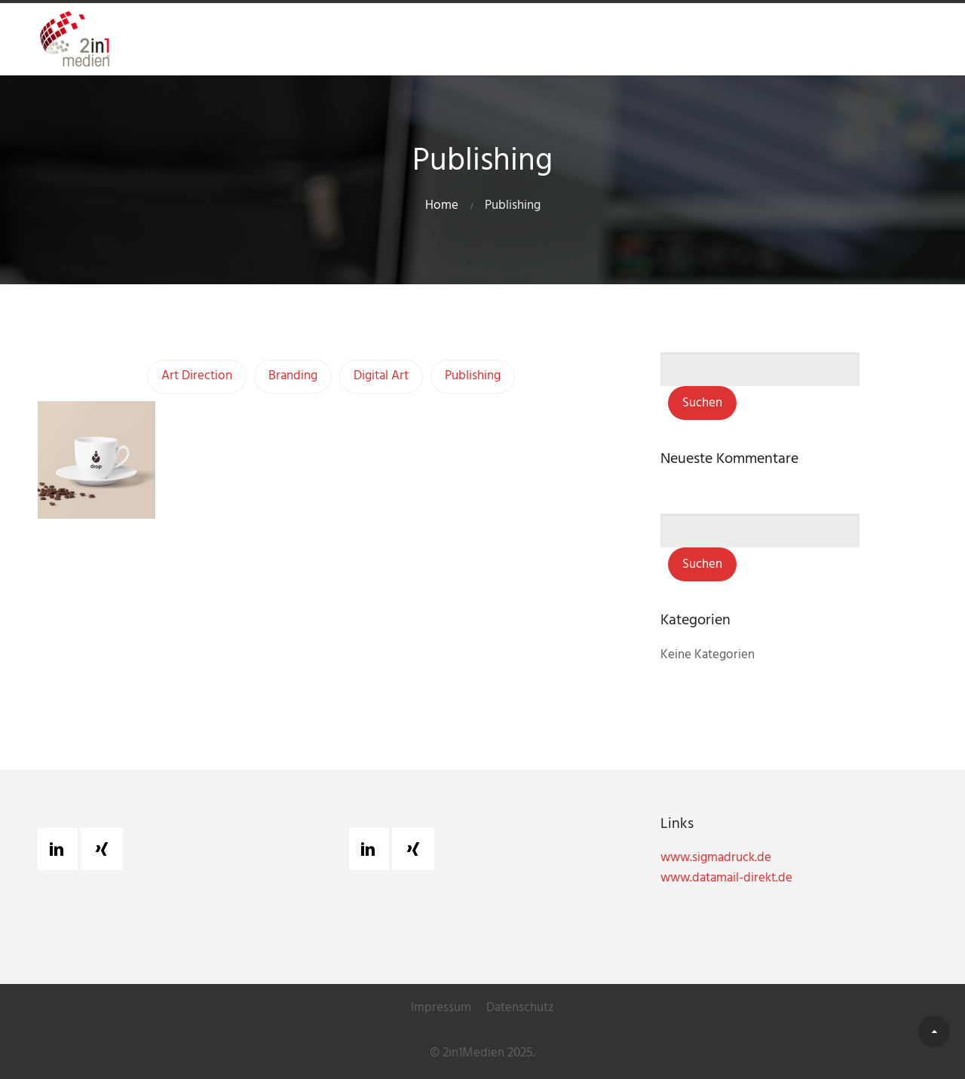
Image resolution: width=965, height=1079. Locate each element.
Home (441, 205)
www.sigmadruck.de (715, 858)
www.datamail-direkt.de (726, 878)
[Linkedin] (60, 849)
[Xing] (105, 849)
